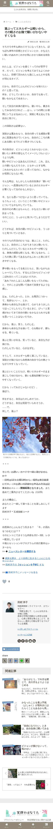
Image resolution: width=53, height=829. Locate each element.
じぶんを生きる (11, 649)
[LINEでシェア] (21, 660)
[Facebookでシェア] (10, 660)
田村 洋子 (23, 602)
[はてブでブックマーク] (16, 660)
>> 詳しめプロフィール (28, 629)
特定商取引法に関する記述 (39, 820)
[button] (27, 660)
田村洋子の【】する (25, 564)
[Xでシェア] (4, 660)
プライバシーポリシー (14, 820)
